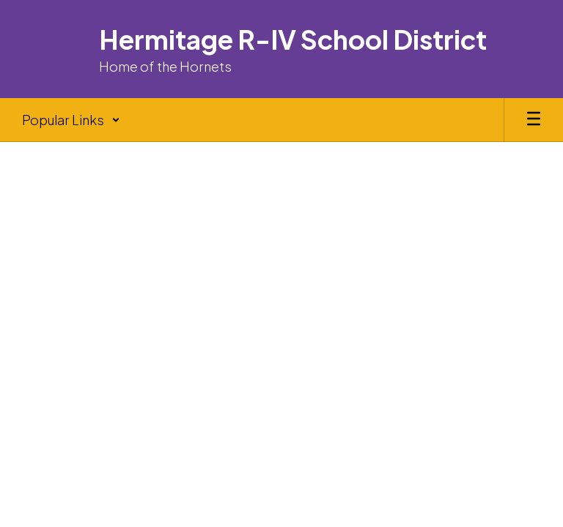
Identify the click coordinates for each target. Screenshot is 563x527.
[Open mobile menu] (533, 120)
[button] (71, 120)
